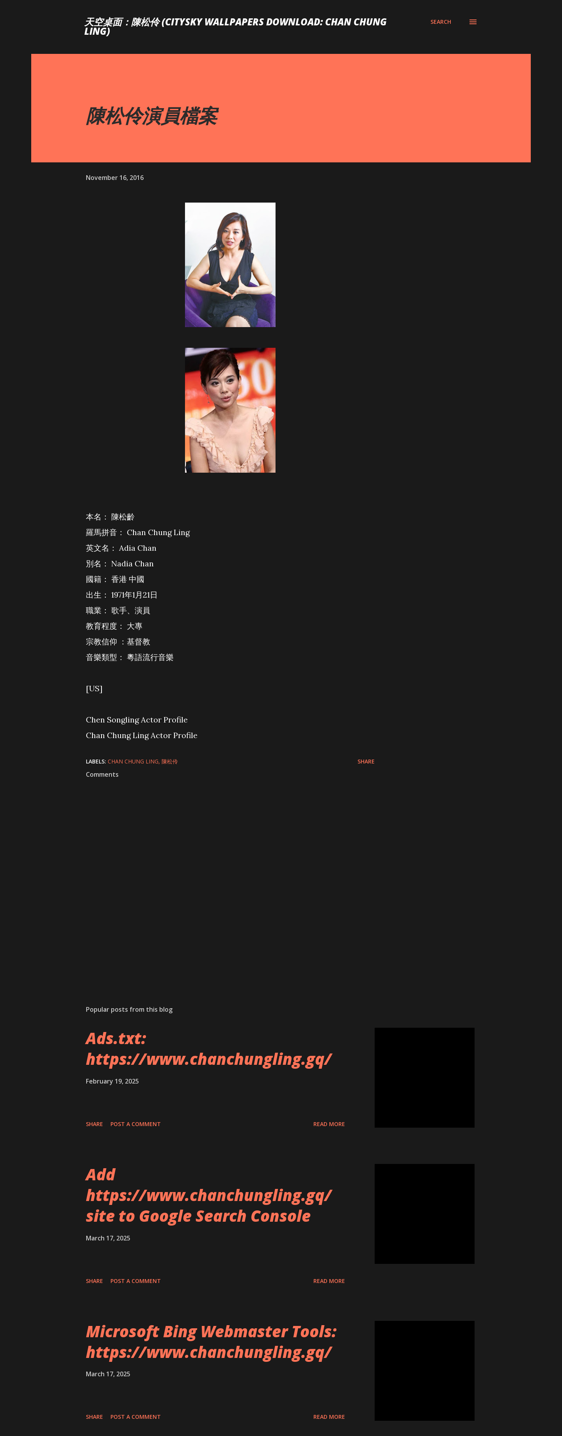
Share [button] (366, 761)
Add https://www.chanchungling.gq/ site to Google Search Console (209, 1195)
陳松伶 (170, 761)
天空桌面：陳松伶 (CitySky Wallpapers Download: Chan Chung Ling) (235, 26)
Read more (329, 1124)
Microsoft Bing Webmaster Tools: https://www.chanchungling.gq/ (211, 1341)
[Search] (440, 22)
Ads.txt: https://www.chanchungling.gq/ (209, 1048)
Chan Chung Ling (133, 761)
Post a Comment (135, 1124)
